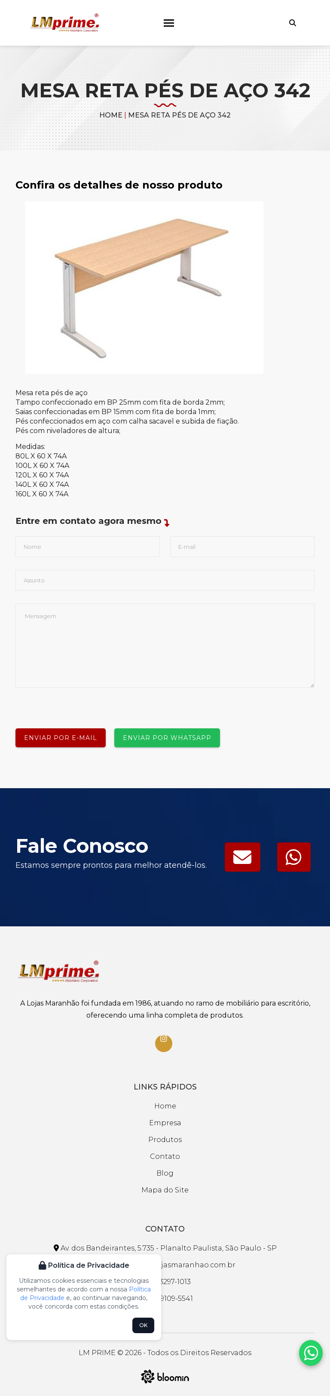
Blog (165, 1173)
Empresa (165, 1123)
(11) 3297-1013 (165, 1282)
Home (110, 115)
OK (143, 1325)
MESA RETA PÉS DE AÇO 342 (179, 115)
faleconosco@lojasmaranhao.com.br (165, 1265)
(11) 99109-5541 (165, 1298)
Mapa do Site (165, 1190)
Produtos (165, 1140)
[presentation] (80, 704)
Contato (165, 1156)
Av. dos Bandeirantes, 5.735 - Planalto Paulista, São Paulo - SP (165, 1248)
